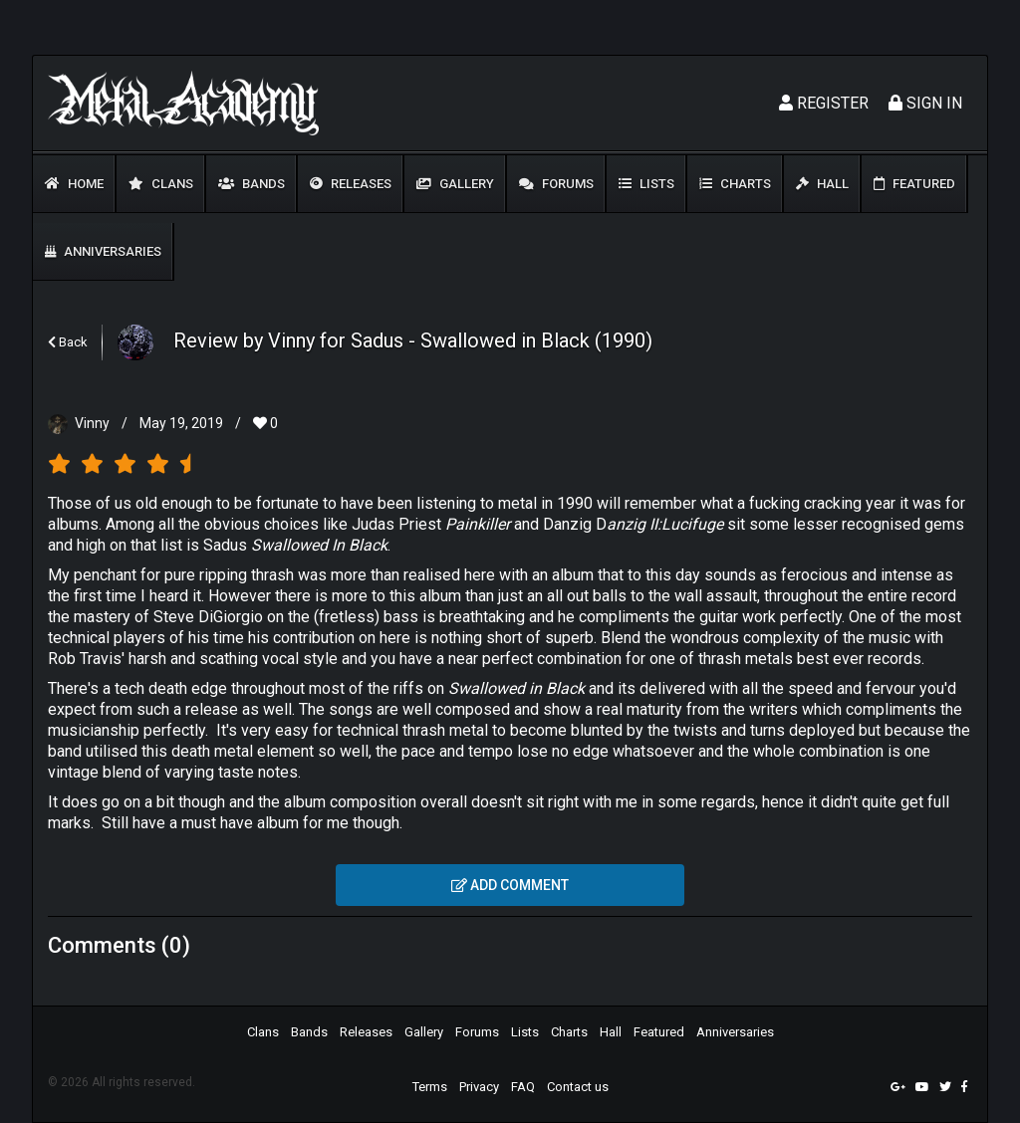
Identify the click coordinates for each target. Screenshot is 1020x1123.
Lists (646, 183)
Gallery (455, 183)
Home (74, 183)
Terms (429, 1086)
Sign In (925, 103)
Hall (822, 183)
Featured (914, 183)
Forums (556, 183)
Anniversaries (103, 251)
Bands (251, 183)
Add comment (510, 885)
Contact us (578, 1086)
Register (824, 103)
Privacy (479, 1086)
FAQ (523, 1086)
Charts (735, 183)
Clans (160, 183)
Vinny (92, 423)
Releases (350, 183)
